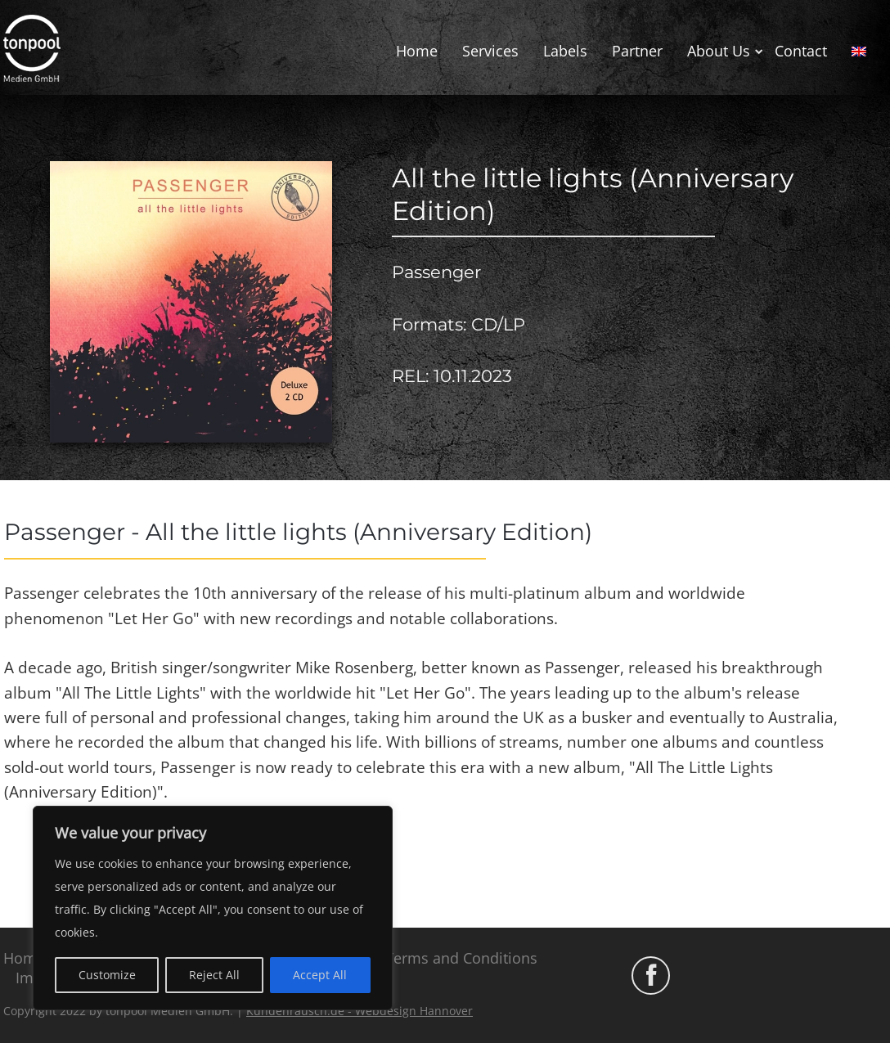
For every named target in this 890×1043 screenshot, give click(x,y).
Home (417, 51)
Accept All (320, 974)
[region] (213, 908)
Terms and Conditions (461, 958)
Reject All (214, 974)
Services (490, 51)
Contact (801, 51)
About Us (718, 51)
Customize (107, 974)
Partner (637, 51)
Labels (565, 51)
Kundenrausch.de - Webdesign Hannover (359, 1010)
